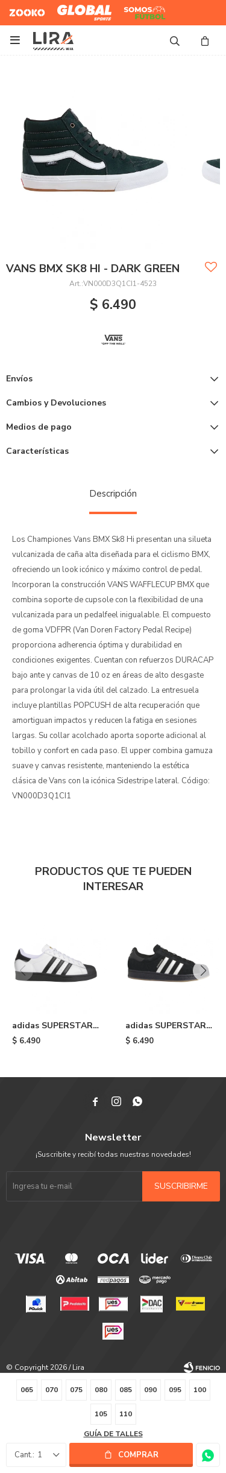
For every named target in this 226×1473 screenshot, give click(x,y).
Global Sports (81, 8)
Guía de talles (113, 1434)
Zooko (20, 8)
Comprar (138, 1454)
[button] (203, 970)
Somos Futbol (136, 12)
